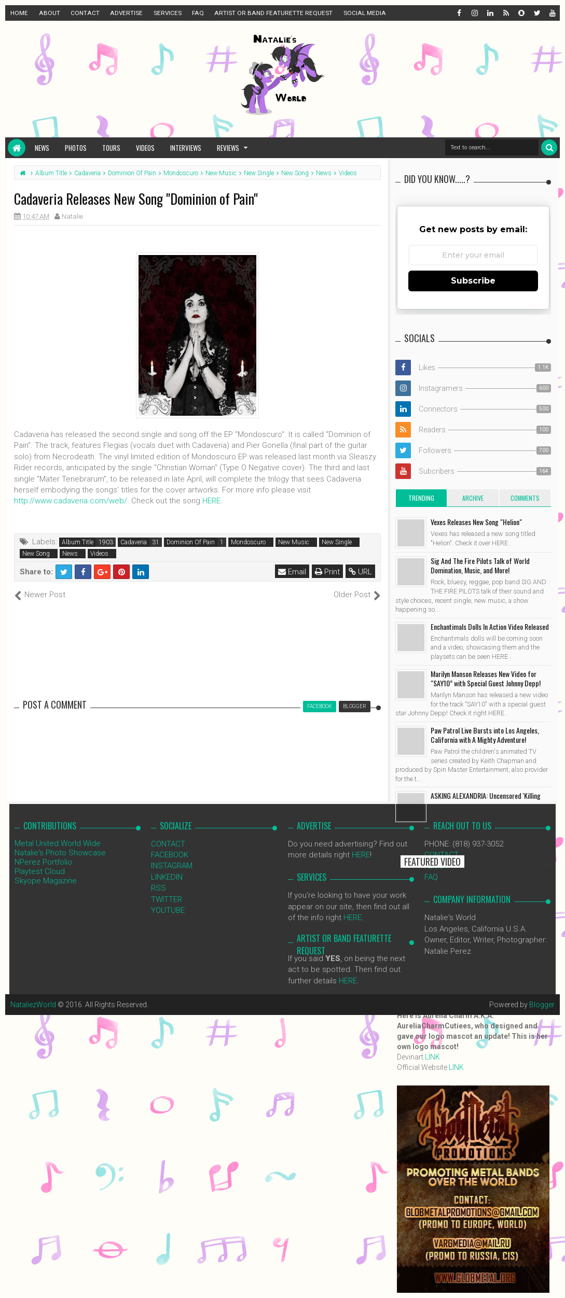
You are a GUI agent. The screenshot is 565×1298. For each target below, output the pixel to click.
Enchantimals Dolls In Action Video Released (490, 626)
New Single (337, 542)
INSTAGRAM (171, 865)
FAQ (198, 13)
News (42, 148)
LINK (432, 1057)
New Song (36, 553)
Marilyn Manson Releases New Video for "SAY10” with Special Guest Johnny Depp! (486, 678)
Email (292, 571)
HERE (211, 500)
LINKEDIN (167, 877)
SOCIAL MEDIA (364, 13)
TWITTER (166, 899)
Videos (145, 148)
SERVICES (168, 13)
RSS (158, 888)
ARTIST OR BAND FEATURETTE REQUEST (273, 13)
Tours (111, 148)
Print (327, 571)
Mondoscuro (248, 542)
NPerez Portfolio (43, 862)
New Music (293, 542)
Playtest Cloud (40, 871)
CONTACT (85, 13)
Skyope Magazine (46, 880)
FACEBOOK (169, 854)
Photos (76, 148)
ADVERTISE (126, 13)
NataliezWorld (33, 1004)
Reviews (228, 148)
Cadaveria (133, 542)
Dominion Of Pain (191, 542)
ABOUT (49, 13)
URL (360, 571)
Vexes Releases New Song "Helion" (476, 521)
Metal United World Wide (58, 843)
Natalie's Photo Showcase (60, 852)
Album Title (77, 542)
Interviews (185, 148)
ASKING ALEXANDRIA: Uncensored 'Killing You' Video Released (486, 800)
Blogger (542, 1004)
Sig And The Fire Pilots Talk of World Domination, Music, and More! (480, 565)
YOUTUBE (168, 910)
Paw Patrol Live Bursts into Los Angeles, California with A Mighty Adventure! (485, 735)
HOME (19, 13)
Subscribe (473, 281)
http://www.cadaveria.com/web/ (70, 500)
